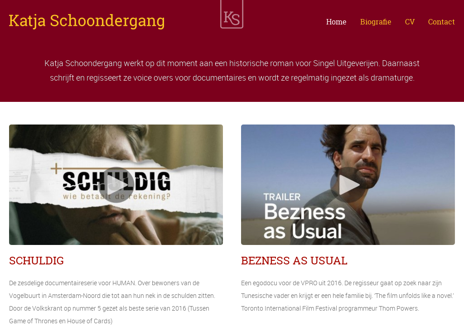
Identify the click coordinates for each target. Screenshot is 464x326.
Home (336, 22)
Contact (441, 22)
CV (410, 22)
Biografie (376, 22)
